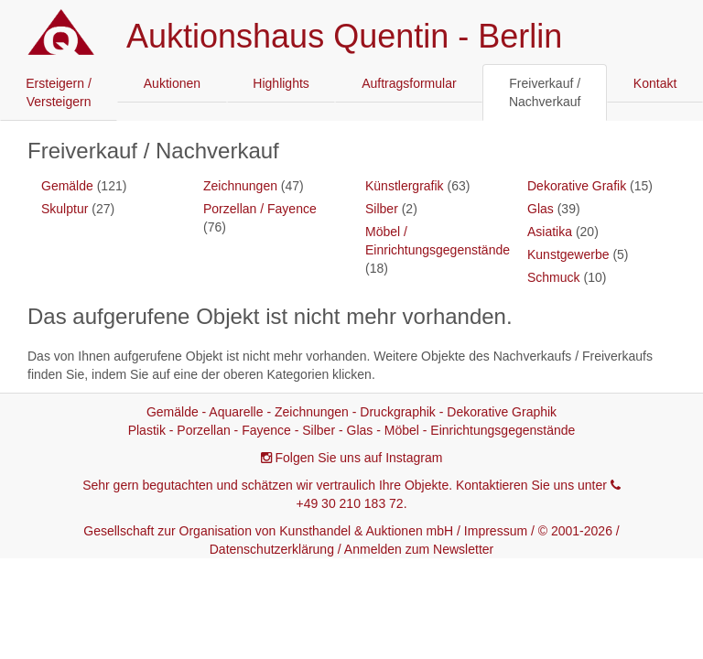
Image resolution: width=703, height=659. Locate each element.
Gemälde (67, 185)
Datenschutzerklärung (272, 549)
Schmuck (553, 277)
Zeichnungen (240, 185)
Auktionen (172, 83)
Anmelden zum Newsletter (418, 549)
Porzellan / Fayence (260, 208)
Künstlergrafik (404, 185)
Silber (381, 208)
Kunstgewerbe (568, 254)
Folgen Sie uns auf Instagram (359, 457)
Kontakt (654, 83)
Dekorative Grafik (576, 185)
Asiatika (549, 231)
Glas (540, 208)
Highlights (280, 83)
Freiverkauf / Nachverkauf (545, 92)
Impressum (495, 531)
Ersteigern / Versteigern (59, 92)
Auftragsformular (409, 83)
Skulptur (64, 208)
